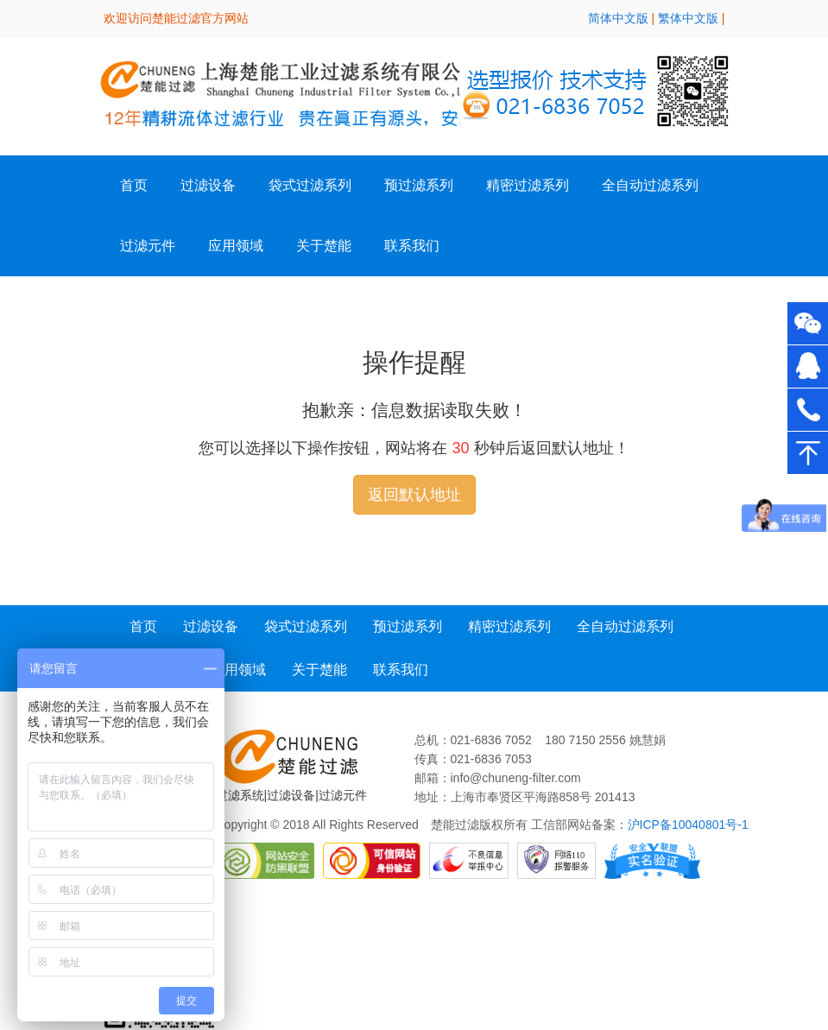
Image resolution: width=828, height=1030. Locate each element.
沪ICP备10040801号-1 (688, 824)
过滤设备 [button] (208, 185)
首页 (134, 185)
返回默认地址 (414, 494)
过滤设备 (210, 626)
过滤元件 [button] (147, 245)
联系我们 (411, 245)
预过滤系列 (418, 185)
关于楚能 (319, 669)
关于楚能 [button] (323, 245)
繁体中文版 (688, 18)
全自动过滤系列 (650, 185)
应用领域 (235, 245)
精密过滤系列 (527, 185)
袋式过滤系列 (310, 185)
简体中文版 (618, 18)
